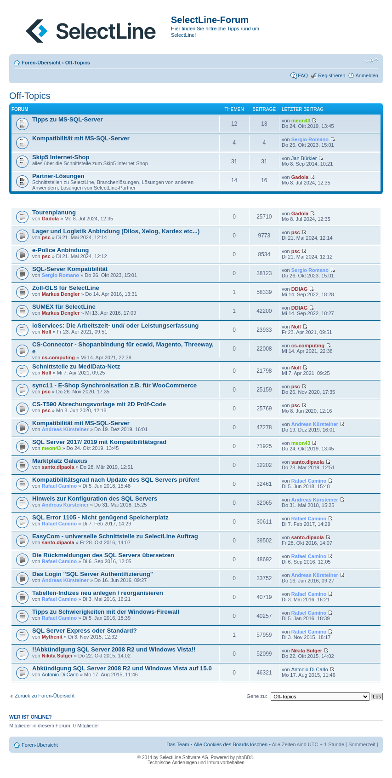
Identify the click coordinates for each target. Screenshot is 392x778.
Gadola (299, 177)
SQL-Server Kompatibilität (70, 268)
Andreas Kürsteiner (65, 429)
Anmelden (366, 75)
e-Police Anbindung (60, 250)
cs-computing (58, 357)
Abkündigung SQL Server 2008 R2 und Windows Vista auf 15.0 (122, 668)
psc (46, 237)
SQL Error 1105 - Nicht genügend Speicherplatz (100, 517)
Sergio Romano (310, 139)
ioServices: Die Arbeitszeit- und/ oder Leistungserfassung (115, 325)
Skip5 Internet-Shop (61, 157)
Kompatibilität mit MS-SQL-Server (81, 138)
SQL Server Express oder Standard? (84, 630)
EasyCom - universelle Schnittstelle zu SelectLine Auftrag (115, 536)
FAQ (303, 75)
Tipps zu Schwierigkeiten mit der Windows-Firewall (105, 611)
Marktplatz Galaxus (59, 460)
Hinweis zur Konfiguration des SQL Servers (94, 498)
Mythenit (52, 637)
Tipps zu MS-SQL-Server (67, 119)
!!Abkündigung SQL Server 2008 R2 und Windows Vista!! (114, 649)
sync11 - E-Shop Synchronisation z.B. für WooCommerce (114, 385)
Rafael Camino (59, 486)
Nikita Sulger (57, 655)
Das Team (177, 744)
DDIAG (299, 289)
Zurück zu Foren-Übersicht (44, 695)
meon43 (301, 120)
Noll (46, 331)
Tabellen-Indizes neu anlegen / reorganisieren (97, 592)
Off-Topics (77, 62)
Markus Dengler (61, 294)
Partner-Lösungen (58, 176)
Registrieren (331, 75)
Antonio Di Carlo (60, 674)
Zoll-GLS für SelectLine (65, 287)
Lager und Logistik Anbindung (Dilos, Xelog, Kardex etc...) (115, 231)
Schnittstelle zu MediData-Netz (76, 366)
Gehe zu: (256, 696)
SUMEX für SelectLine (64, 306)
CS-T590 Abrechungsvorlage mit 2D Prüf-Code (99, 404)
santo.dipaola (58, 467)
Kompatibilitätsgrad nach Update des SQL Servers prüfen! (116, 479)
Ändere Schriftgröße (371, 61)
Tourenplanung (54, 212)
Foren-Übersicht (41, 62)
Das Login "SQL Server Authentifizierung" (92, 574)
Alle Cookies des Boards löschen (230, 744)
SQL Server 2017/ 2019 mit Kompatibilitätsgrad (99, 441)
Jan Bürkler (304, 158)
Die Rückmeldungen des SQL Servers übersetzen (103, 555)
